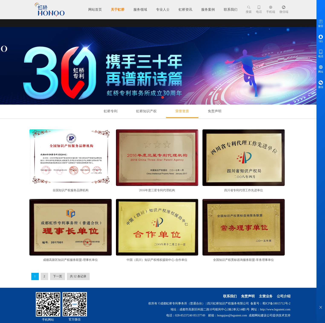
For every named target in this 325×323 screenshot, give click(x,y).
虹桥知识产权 (146, 111)
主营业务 (266, 296)
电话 (259, 9)
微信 (320, 84)
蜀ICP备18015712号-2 (276, 303)
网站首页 (95, 9)
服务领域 (140, 9)
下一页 (57, 276)
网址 (320, 69)
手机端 (270, 9)
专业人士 (163, 9)
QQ (320, 38)
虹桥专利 (110, 111)
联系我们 (230, 9)
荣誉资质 (182, 111)
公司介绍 (283, 296)
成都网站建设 (258, 315)
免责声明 (214, 111)
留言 (320, 23)
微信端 (283, 9)
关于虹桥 (117, 9)
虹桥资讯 (185, 9)
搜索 (249, 9)
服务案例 (208, 9)
